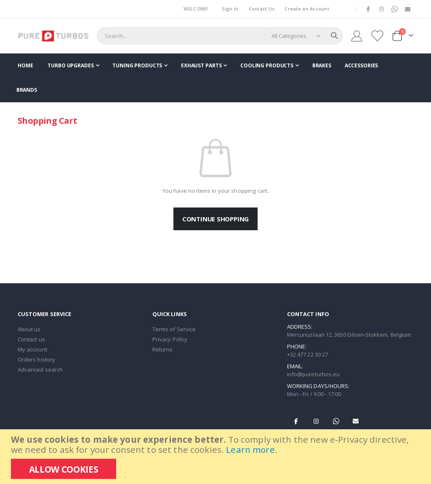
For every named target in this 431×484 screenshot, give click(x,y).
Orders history (36, 359)
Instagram (316, 420)
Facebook (296, 420)
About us (29, 329)
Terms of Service (174, 329)
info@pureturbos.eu (313, 374)
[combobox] (219, 36)
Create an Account (307, 8)
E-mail (355, 420)
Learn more (250, 449)
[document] (216, 456)
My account (32, 349)
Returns (162, 349)
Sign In (230, 8)
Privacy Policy (169, 339)
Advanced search (40, 369)
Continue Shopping (215, 219)
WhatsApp (335, 420)
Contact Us (262, 8)
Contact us (31, 339)
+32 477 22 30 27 (307, 354)
